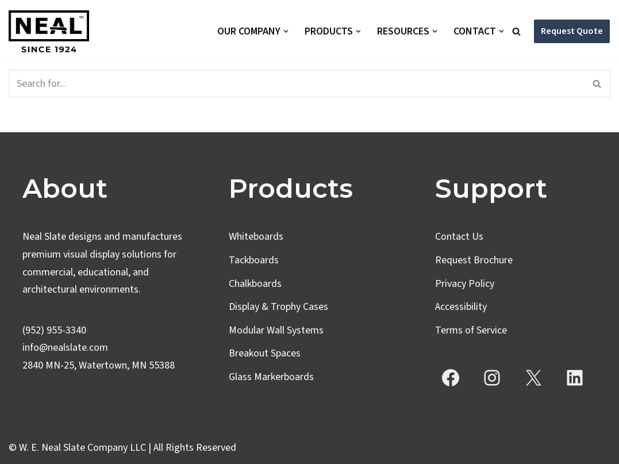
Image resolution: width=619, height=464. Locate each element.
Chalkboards (255, 284)
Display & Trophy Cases (278, 307)
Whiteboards (256, 236)
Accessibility (461, 307)
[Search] (516, 31)
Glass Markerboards (271, 377)
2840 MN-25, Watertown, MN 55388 (98, 365)
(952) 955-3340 (54, 330)
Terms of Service (471, 330)
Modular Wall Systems (276, 330)
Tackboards (254, 260)
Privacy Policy (464, 284)
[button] (286, 31)
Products (291, 188)
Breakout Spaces (265, 353)
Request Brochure (474, 260)
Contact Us (459, 236)
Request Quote (572, 31)
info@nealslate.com (65, 347)
